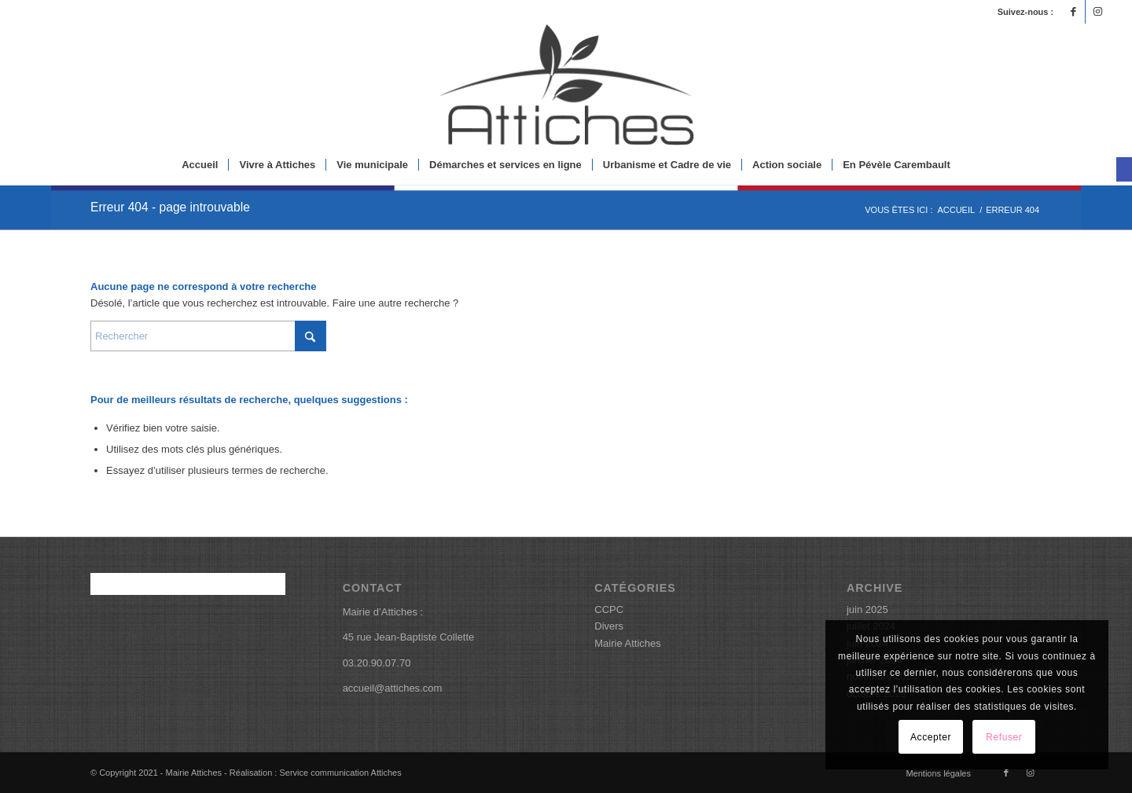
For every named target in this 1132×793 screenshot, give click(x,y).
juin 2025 (867, 609)
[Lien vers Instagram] (1097, 12)
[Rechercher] (208, 336)
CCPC (608, 609)
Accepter (930, 737)
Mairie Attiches (627, 643)
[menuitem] (199, 165)
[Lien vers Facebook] (1073, 12)
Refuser (1004, 737)
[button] (1124, 169)
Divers (608, 626)
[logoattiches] (566, 84)
